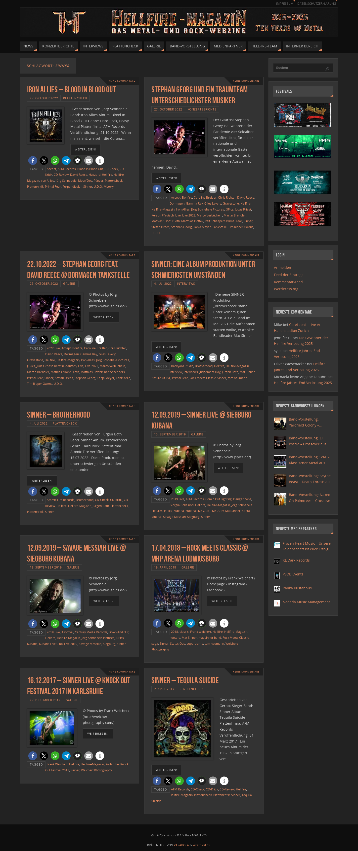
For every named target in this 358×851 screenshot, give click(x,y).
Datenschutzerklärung (316, 3)
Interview (176, 372)
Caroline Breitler (205, 197)
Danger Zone (242, 499)
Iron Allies (47, 180)
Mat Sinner (247, 372)
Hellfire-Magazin (163, 209)
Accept (51, 169)
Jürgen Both (230, 372)
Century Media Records (91, 632)
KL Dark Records (296, 560)
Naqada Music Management (306, 602)
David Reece (78, 175)
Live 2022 (188, 215)
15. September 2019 (170, 434)
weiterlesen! (85, 149)
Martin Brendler (235, 215)
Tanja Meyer (202, 227)
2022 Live (53, 348)
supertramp (195, 643)
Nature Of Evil (161, 378)
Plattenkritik (35, 186)
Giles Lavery (212, 203)
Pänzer (98, 180)
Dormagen (177, 203)
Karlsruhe (112, 764)
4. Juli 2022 (163, 283)
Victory (109, 186)
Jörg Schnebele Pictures (207, 209)
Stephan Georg (181, 227)
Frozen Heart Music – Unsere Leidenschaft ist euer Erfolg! (307, 546)
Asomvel (67, 632)
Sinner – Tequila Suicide (185, 680)
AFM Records (67, 169)
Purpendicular (72, 186)
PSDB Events (293, 574)
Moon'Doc (85, 180)
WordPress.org (286, 288)
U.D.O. (98, 186)
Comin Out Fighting (218, 499)
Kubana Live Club (197, 511)
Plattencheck (75, 98)
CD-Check (111, 169)
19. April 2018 (165, 567)
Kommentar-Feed (288, 282)
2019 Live (177, 499)
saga (154, 643)
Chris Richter (227, 197)
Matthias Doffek (192, 221)
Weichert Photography (96, 770)
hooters (175, 637)
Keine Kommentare (120, 80)
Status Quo (177, 643)
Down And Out (119, 632)
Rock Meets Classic (202, 378)
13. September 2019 (46, 567)
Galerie (69, 283)
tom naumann (237, 378)
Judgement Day (210, 372)
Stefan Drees (160, 227)
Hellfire (107, 175)
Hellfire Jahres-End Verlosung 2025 (303, 382)
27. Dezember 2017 (45, 700)
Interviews (186, 283)
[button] (32, 160)
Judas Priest (243, 209)
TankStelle (219, 227)
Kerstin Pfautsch (162, 215)
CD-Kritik (116, 500)
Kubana (179, 511)
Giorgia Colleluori (182, 505)
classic (184, 632)
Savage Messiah (174, 517)
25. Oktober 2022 (44, 283)
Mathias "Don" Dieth (165, 221)
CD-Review (61, 175)
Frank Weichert (200, 632)
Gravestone (231, 203)
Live (178, 215)
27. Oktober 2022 (44, 98)
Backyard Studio (182, 366)
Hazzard (94, 175)
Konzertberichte (202, 109)
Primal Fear (53, 186)
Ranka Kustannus (297, 588)
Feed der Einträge (289, 274)
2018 (174, 632)
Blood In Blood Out (90, 169)
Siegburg (193, 517)
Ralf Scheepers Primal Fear (223, 221)
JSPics (229, 209)
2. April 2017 (164, 689)
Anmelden (282, 267)
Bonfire (187, 197)
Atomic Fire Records (60, 500)
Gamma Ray (194, 203)
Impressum (282, 3)
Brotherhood (204, 366)
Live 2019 (217, 511)
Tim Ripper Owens (240, 227)
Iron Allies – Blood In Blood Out (71, 89)
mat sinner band (209, 637)
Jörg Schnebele (66, 180)
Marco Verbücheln (209, 215)
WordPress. (202, 845)
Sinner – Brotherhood (58, 414)
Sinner (87, 186)
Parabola (181, 845)
